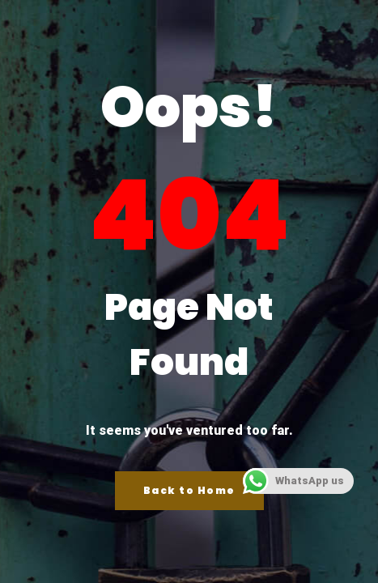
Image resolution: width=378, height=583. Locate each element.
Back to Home (189, 490)
